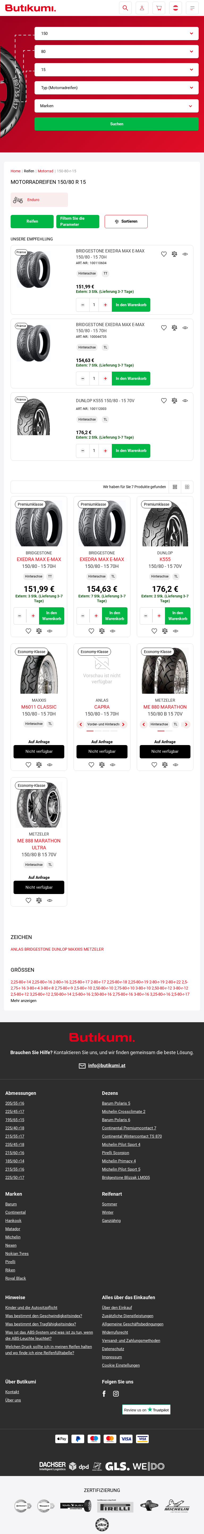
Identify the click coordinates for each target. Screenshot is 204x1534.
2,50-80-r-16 (101, 992)
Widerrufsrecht (115, 1332)
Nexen (10, 1245)
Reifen (32, 221)
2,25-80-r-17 (79, 980)
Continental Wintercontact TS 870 (132, 1136)
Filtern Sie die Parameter (72, 221)
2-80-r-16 (60, 980)
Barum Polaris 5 (116, 1103)
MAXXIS (75, 947)
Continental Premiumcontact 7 (129, 1128)
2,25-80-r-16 (42, 980)
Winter (107, 1212)
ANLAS (17, 947)
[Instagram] (116, 1393)
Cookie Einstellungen (121, 1365)
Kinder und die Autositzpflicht (31, 1307)
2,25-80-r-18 (117, 980)
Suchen (116, 124)
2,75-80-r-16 (123, 992)
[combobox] (117, 33)
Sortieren (129, 221)
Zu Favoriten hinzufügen (164, 254)
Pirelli (10, 1261)
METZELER (94, 947)
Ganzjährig (111, 1220)
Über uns (13, 1400)
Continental (15, 1212)
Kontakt (12, 1392)
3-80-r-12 (180, 986)
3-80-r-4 (33, 986)
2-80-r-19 (156, 980)
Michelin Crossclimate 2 (123, 1111)
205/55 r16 (14, 1103)
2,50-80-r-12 (162, 986)
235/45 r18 (14, 1144)
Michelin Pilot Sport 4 (121, 1144)
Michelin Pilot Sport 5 (121, 1169)
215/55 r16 (14, 1169)
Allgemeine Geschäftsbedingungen (132, 1324)
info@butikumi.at (106, 1065)
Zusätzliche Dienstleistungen (127, 1315)
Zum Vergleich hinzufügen (174, 254)
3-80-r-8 (47, 986)
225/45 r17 (14, 1111)
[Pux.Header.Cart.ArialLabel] (158, 8)
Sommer (109, 1204)
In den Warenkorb (131, 304)
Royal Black (15, 1278)
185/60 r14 (14, 1161)
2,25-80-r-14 (21, 980)
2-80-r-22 (173, 980)
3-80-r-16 (141, 992)
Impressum (112, 1357)
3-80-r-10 (143, 986)
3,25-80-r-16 (160, 992)
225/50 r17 (14, 1177)
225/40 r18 (14, 1128)
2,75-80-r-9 (64, 986)
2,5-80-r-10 (83, 986)
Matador (12, 1229)
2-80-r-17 (98, 980)
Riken (10, 1270)
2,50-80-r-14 (61, 992)
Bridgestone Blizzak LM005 (126, 1177)
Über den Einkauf (117, 1307)
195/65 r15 (14, 1119)
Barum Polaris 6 (116, 1119)
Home (15, 171)
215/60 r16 (14, 1152)
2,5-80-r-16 (81, 992)
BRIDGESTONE (37, 947)
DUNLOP (59, 947)
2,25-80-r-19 (138, 980)
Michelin (12, 1237)
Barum (11, 1204)
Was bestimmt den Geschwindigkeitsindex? (43, 1315)
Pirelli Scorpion (115, 1152)
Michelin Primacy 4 (119, 1161)
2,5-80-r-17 (180, 992)
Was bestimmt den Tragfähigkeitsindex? (40, 1324)
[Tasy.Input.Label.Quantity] (94, 304)
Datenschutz (113, 1348)
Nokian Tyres (17, 1253)
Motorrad (45, 171)
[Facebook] (104, 1393)
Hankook (13, 1220)
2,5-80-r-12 (20, 992)
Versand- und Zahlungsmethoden (131, 1340)
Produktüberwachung (185, 254)
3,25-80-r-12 (40, 992)
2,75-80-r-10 (124, 986)
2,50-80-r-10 (103, 986)
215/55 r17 (14, 1136)
